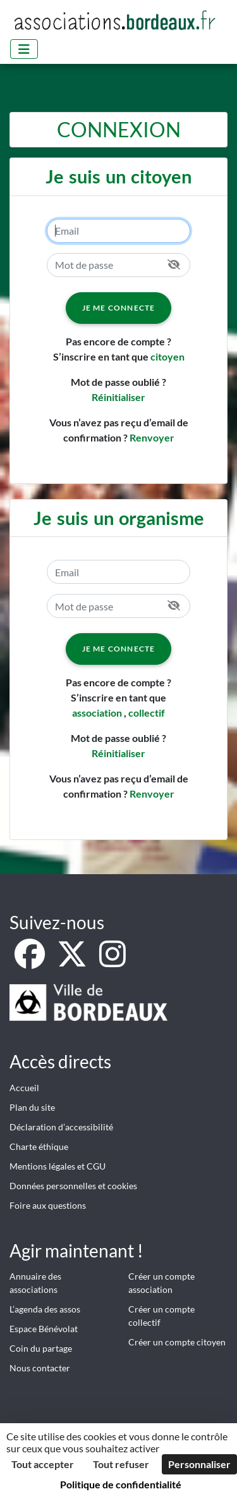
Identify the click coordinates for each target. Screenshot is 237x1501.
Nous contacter (39, 1367)
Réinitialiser (118, 397)
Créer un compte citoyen (177, 1342)
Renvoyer (152, 437)
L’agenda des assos (44, 1309)
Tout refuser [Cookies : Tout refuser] (121, 1464)
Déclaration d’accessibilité (61, 1126)
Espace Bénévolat (43, 1328)
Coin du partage (40, 1348)
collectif (146, 713)
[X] (73, 961)
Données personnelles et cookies (73, 1185)
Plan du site (32, 1107)
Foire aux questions (47, 1205)
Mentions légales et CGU (57, 1166)
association (97, 713)
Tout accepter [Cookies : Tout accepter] (42, 1464)
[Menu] (24, 49)
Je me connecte (118, 307)
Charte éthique (38, 1146)
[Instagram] (112, 961)
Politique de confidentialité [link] (120, 1484)
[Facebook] (30, 961)
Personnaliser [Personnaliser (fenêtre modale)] (199, 1464)
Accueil (24, 1087)
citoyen (167, 356)
